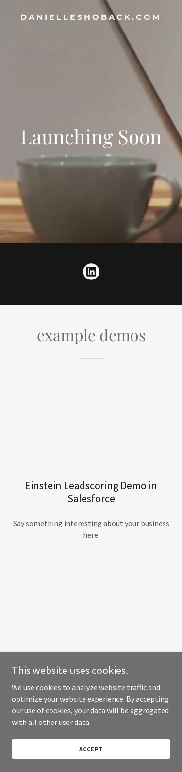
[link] (91, 17)
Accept (90, 749)
